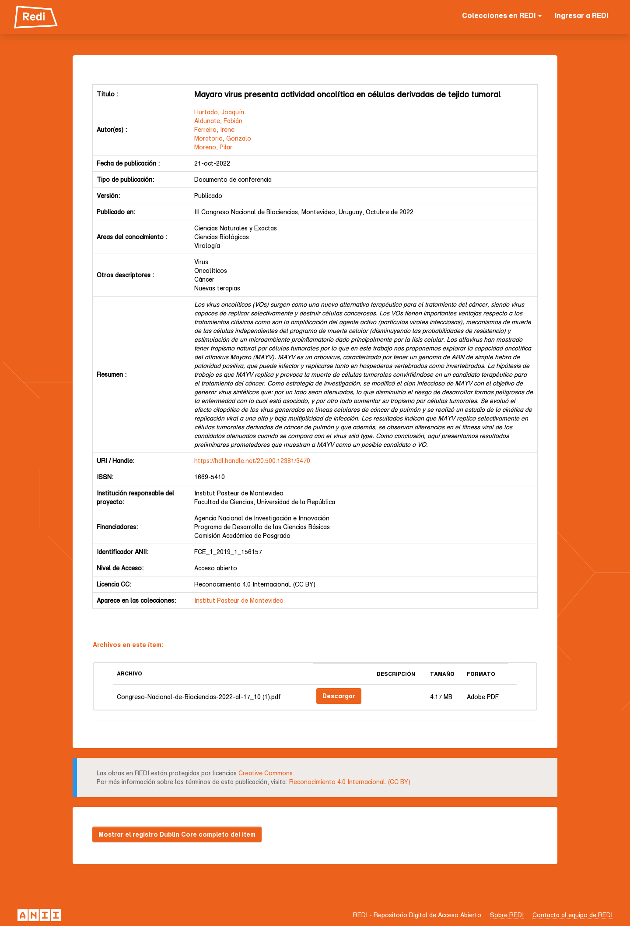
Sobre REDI (507, 915)
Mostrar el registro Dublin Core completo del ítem (177, 834)
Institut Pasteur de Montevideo (239, 600)
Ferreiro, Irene (214, 129)
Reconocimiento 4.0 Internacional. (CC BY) (349, 781)
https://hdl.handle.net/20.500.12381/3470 (252, 460)
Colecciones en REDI (502, 15)
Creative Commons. (266, 773)
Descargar (338, 696)
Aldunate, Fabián (218, 120)
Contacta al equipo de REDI (572, 915)
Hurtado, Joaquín (219, 112)
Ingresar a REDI (581, 15)
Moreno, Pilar (213, 147)
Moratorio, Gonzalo (222, 138)
